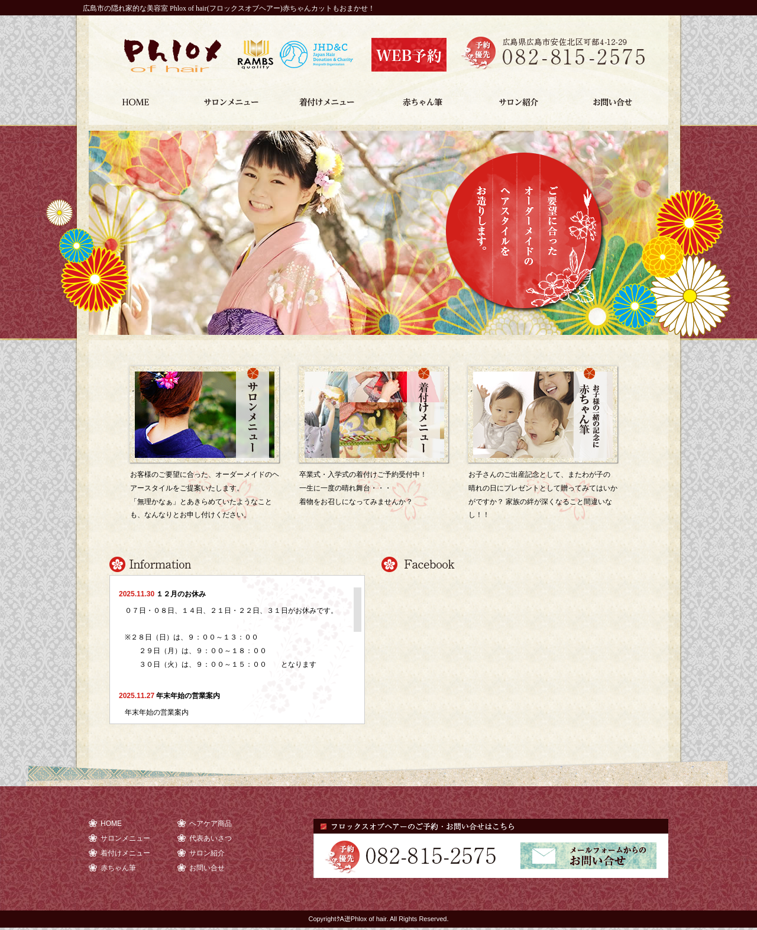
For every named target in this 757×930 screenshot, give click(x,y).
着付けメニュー (330, 97)
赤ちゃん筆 (426, 97)
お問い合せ (619, 97)
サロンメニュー (233, 97)
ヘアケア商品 (210, 823)
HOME (137, 97)
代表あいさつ (210, 838)
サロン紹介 (522, 97)
